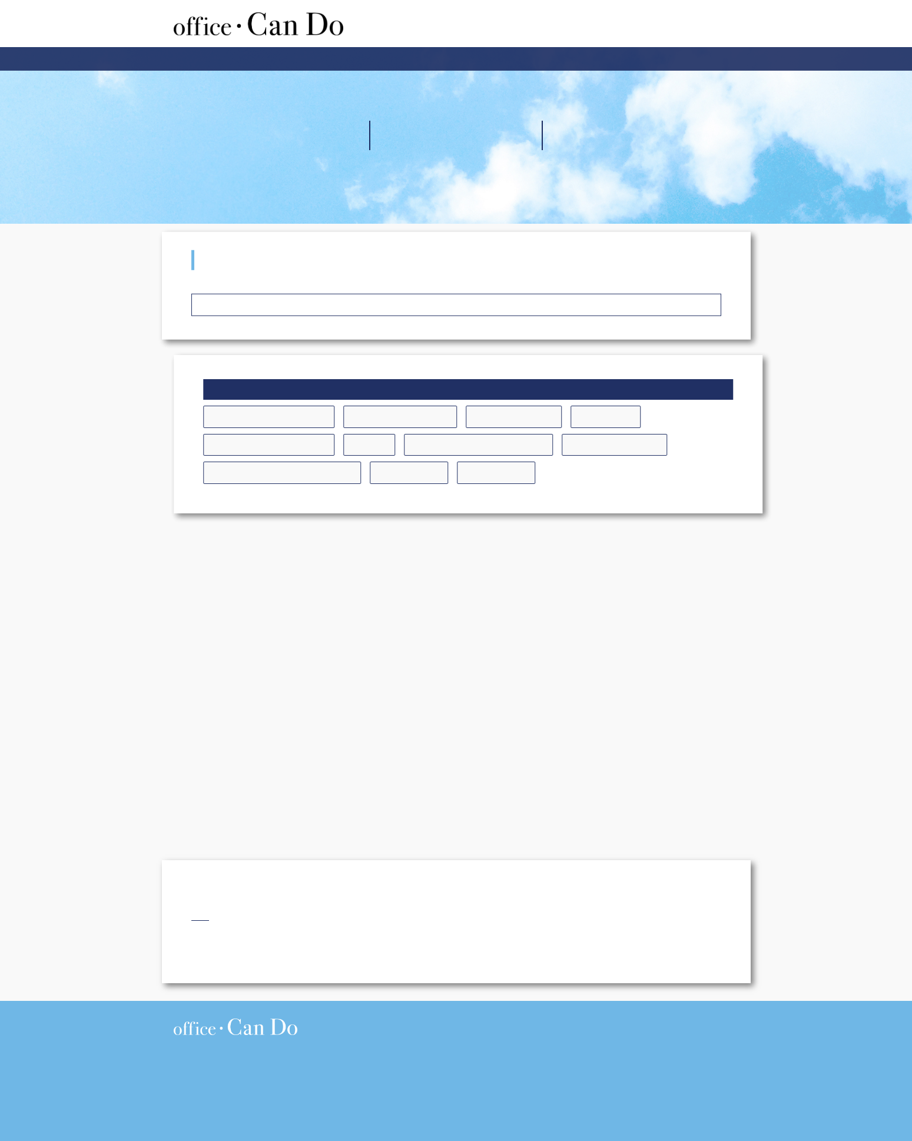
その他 (395, 444)
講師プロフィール (503, 59)
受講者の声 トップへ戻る (456, 308)
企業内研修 (369, 59)
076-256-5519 (226, 1084)
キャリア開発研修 (540, 416)
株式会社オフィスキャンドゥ (258, 23)
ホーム (312, 59)
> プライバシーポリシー (705, 1019)
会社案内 (429, 59)
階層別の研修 (522, 472)
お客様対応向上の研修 (426, 416)
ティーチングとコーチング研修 (504, 444)
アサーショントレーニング (295, 416)
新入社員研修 (435, 472)
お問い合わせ (586, 59)
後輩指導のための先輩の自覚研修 (308, 472)
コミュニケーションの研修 (295, 444)
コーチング (632, 416)
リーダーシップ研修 (641, 444)
